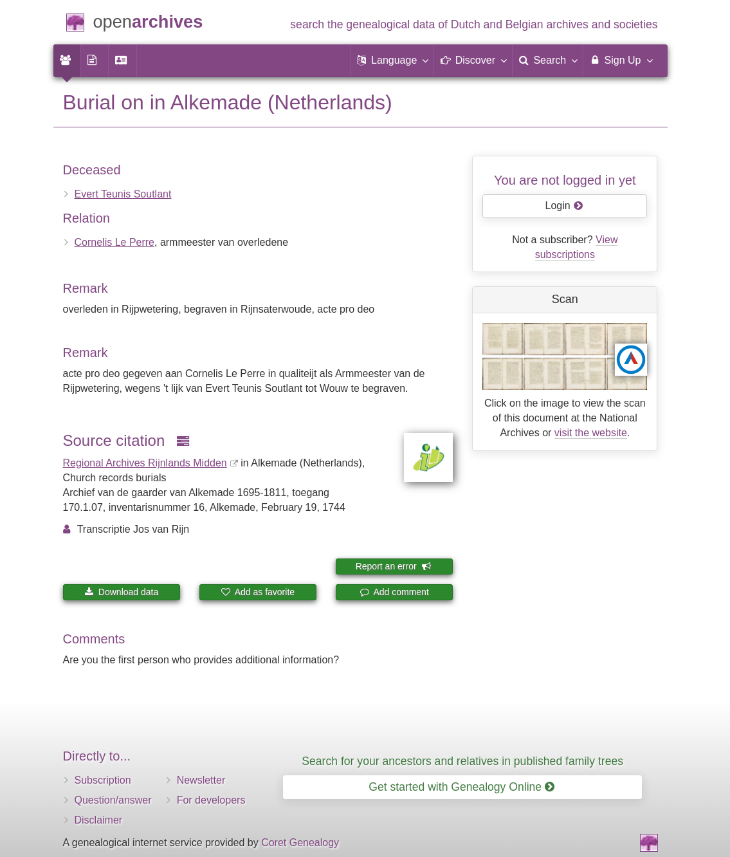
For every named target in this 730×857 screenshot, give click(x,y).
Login (564, 205)
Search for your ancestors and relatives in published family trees (462, 761)
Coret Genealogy (300, 842)
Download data (121, 592)
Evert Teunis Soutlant (123, 194)
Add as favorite (258, 592)
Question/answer (113, 800)
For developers (211, 800)
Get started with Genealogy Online (461, 786)
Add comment (394, 592)
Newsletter (201, 780)
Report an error (394, 566)
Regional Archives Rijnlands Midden (145, 462)
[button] (392, 60)
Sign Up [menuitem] (620, 59)
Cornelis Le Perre (115, 242)
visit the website (590, 432)
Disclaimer (99, 820)
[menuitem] (66, 60)
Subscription (103, 780)
